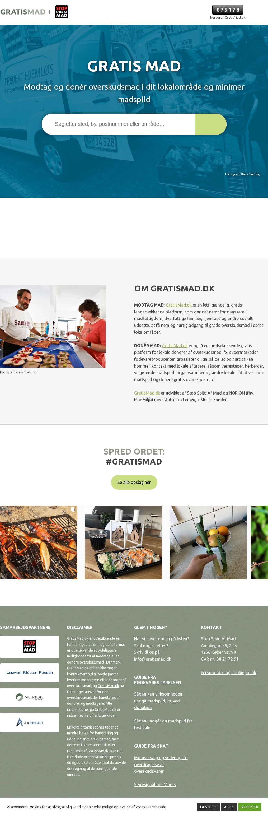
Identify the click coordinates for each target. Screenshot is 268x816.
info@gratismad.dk (152, 659)
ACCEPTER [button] (249, 807)
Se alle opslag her (134, 482)
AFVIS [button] (229, 807)
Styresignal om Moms (155, 784)
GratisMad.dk (179, 305)
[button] (211, 124)
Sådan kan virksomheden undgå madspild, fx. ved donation (158, 701)
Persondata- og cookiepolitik (228, 672)
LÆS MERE (208, 807)
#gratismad (134, 461)
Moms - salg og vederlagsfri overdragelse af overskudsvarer (161, 764)
